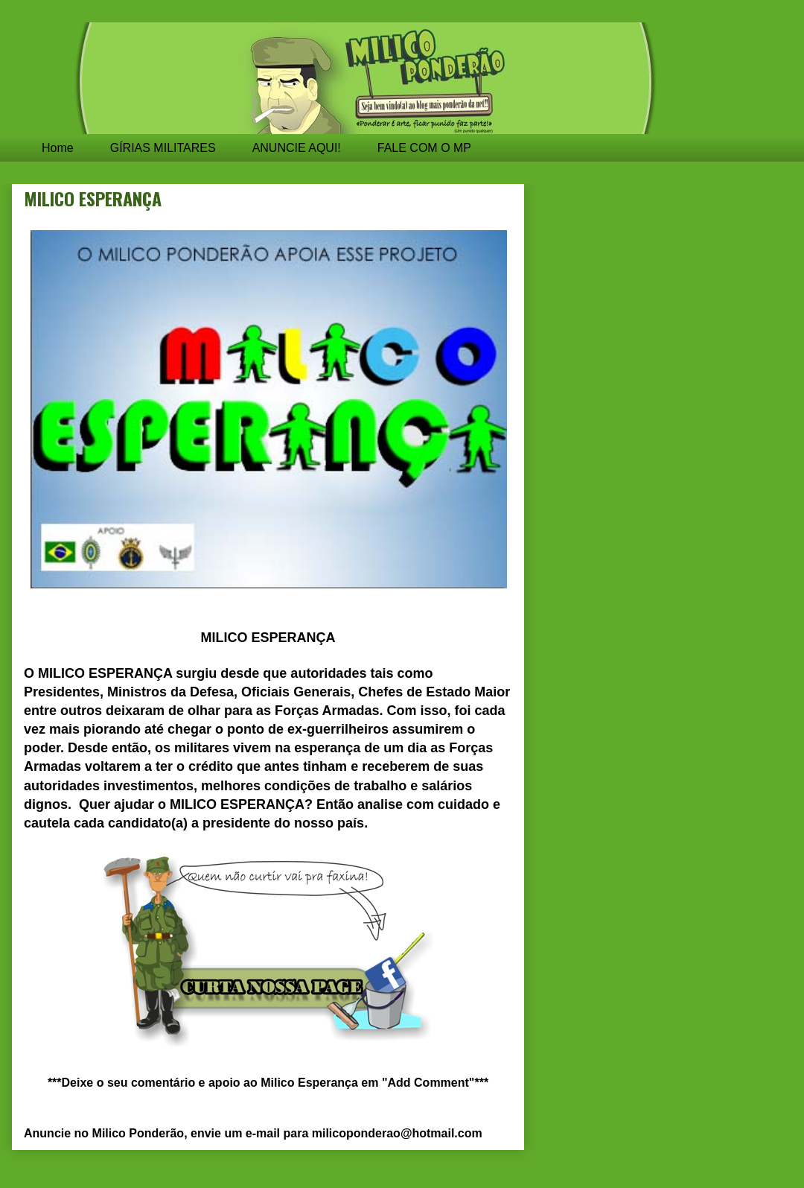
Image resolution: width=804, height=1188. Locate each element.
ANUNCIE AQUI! (296, 148)
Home (58, 148)
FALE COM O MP (424, 148)
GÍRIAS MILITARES (163, 148)
